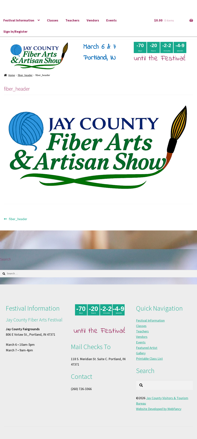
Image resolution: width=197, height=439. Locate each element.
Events (111, 20)
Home (11, 75)
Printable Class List (149, 358)
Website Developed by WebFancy (158, 409)
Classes (52, 20)
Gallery (141, 353)
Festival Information (18, 20)
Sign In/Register (15, 31)
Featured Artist (146, 348)
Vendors (93, 20)
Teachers (72, 20)
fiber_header (25, 75)
